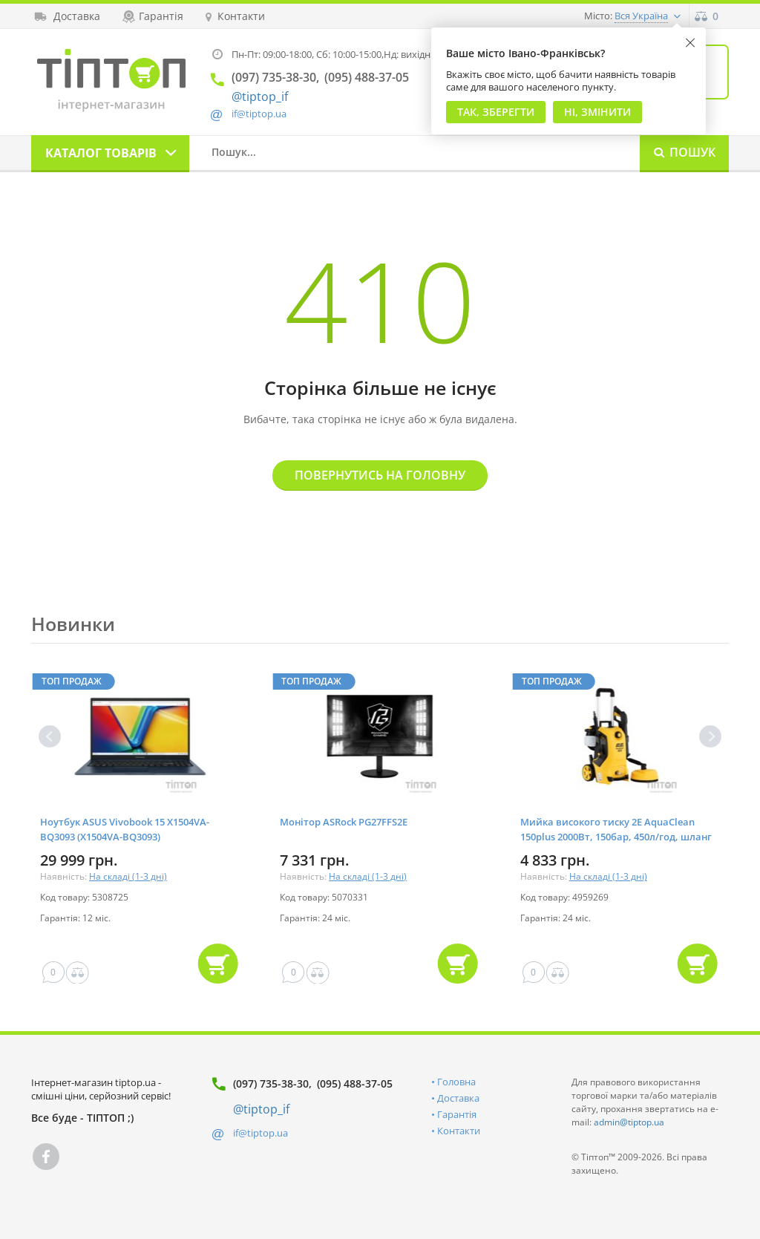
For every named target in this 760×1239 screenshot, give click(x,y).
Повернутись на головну (380, 475)
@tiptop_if (260, 96)
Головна (456, 1081)
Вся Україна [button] (641, 15)
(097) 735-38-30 (271, 1083)
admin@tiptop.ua (629, 1122)
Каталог (101, 153)
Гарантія (456, 1114)
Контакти (458, 1130)
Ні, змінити (597, 112)
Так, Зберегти (495, 112)
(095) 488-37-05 (355, 1083)
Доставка (458, 1098)
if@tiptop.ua (260, 1133)
